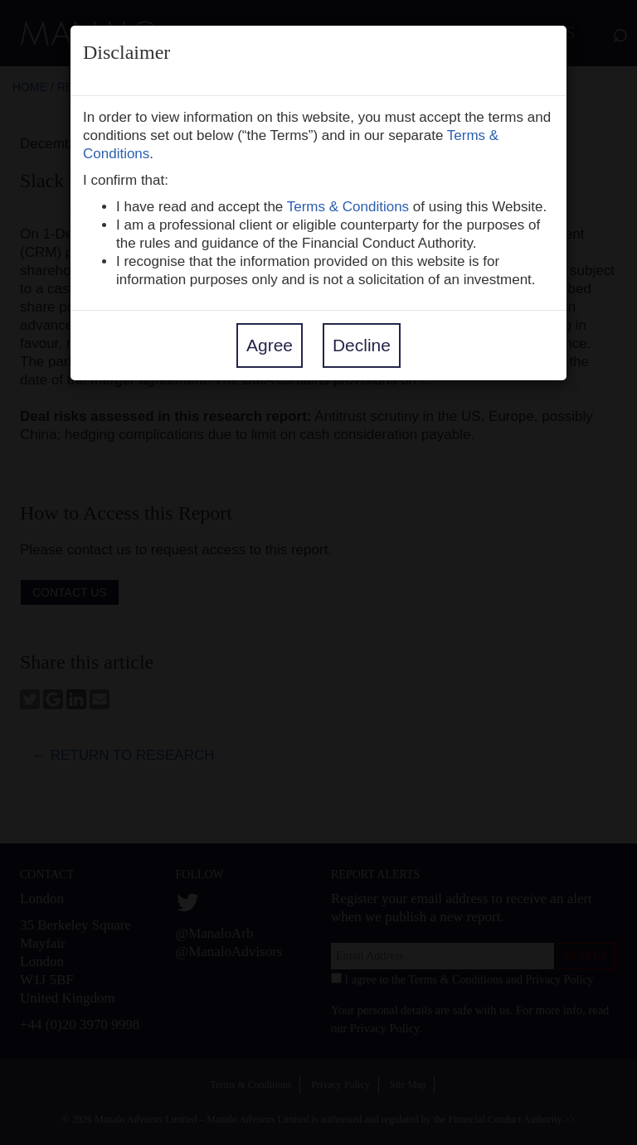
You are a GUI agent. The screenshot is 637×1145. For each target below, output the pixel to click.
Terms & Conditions (348, 207)
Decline (362, 345)
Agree (269, 345)
